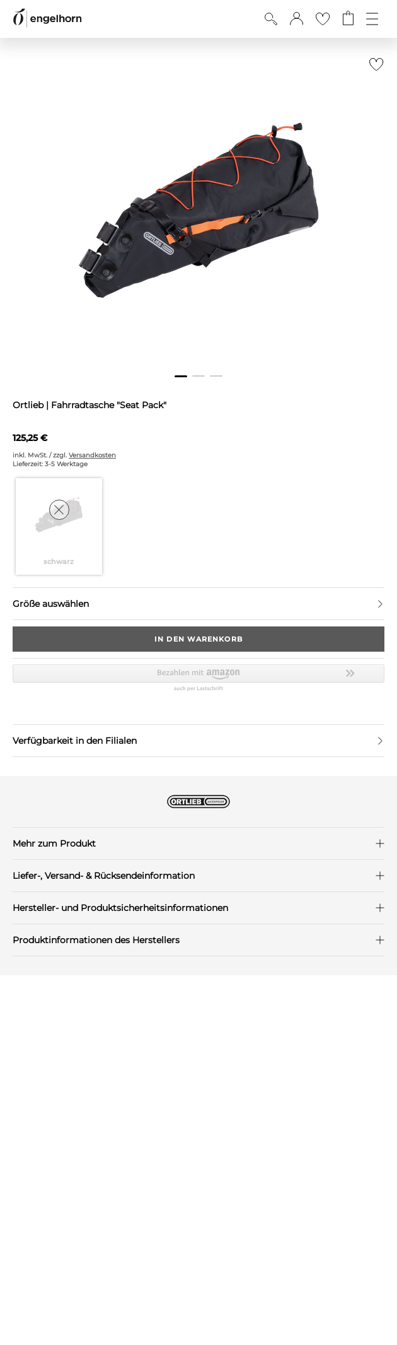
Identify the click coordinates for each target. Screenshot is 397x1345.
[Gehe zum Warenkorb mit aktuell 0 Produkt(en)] (348, 19)
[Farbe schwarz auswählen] (59, 526)
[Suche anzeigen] (271, 19)
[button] (296, 19)
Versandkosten (92, 455)
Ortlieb (29, 405)
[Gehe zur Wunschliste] (322, 19)
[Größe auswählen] (198, 604)
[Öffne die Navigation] (372, 19)
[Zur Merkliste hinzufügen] (373, 68)
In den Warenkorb (198, 639)
